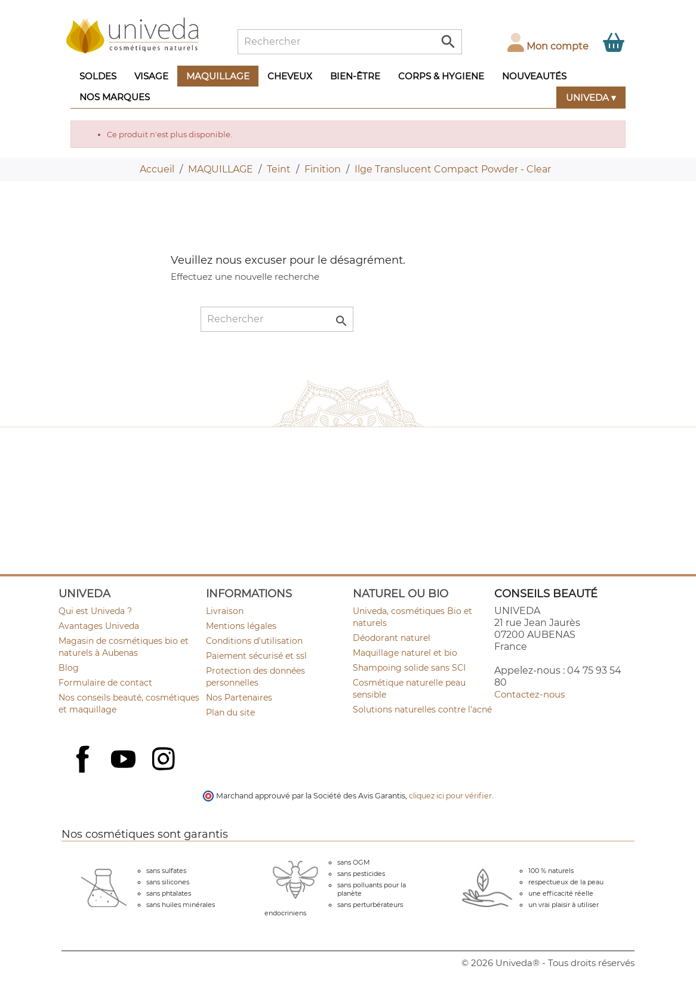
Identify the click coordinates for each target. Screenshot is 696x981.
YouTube (125, 760)
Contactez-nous (529, 694)
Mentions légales (241, 626)
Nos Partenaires (239, 697)
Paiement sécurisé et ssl (256, 655)
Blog (68, 667)
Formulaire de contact (105, 682)
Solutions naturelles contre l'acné (422, 709)
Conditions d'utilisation (254, 641)
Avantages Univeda (98, 626)
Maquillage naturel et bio (405, 652)
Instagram (165, 760)
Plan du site (230, 712)
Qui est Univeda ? (95, 611)
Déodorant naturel (391, 638)
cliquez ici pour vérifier (450, 795)
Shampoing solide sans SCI (409, 667)
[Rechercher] (350, 41)
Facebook (84, 772)
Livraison (225, 611)
